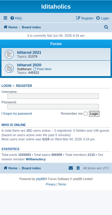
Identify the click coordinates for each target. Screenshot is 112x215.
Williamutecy (36, 159)
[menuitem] (16, 18)
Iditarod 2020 (29, 65)
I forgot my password (16, 113)
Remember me (74, 114)
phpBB (40, 179)
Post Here (42, 69)
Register (24, 85)
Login (6, 85)
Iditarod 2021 (29, 52)
